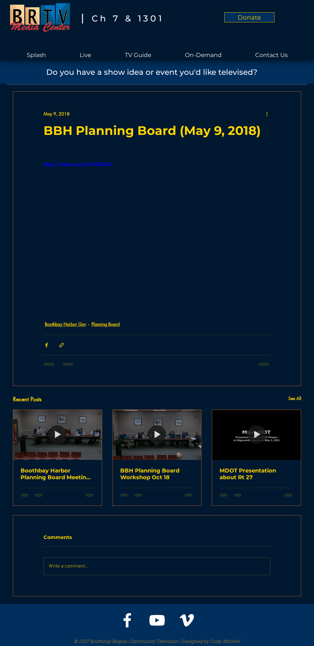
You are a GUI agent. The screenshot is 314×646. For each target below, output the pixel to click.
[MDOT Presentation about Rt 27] (256, 435)
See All (294, 398)
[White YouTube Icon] (157, 620)
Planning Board (105, 324)
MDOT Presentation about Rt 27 (248, 474)
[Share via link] (61, 345)
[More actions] (266, 113)
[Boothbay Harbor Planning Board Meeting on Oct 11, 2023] (57, 435)
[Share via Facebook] (46, 345)
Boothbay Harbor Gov (65, 324)
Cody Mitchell (225, 642)
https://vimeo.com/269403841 (78, 164)
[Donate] (249, 17)
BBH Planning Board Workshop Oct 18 (149, 474)
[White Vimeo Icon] (186, 620)
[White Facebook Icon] (127, 620)
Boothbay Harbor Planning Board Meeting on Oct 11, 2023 (55, 474)
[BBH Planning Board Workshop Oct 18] (157, 435)
